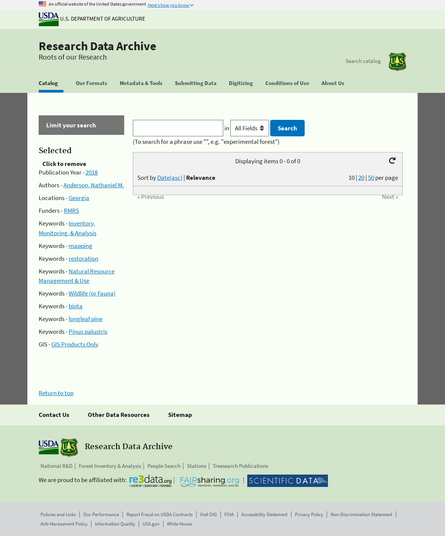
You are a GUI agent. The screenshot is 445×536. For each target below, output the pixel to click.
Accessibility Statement (264, 514)
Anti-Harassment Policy (64, 524)
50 (371, 177)
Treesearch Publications (240, 465)
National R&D (56, 465)
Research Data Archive (97, 46)
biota (76, 306)
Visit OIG (208, 514)
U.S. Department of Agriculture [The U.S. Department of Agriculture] (92, 18)
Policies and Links (58, 514)
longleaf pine (85, 319)
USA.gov (151, 524)
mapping (80, 246)
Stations (196, 465)
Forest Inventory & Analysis (110, 465)
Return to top (56, 393)
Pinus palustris (88, 331)
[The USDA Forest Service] (397, 61)
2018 (92, 172)
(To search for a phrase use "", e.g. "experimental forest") (206, 141)
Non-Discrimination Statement (361, 514)
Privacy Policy (309, 514)
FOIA (229, 514)
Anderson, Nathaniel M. (93, 185)
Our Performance (101, 514)
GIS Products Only (74, 344)
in (247, 128)
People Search (163, 465)
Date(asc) (169, 177)
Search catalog (363, 61)
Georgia (79, 198)
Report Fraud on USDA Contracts (159, 514)
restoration (83, 258)
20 (361, 177)
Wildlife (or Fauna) (92, 293)
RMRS (71, 210)
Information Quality (115, 524)
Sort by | (176, 177)
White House (179, 524)
